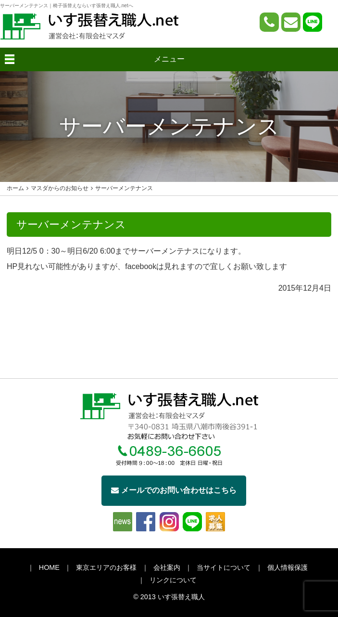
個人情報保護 (287, 567)
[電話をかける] (269, 22)
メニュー (169, 59)
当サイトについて (223, 567)
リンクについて (173, 580)
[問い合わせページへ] (290, 22)
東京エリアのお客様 (106, 567)
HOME (49, 567)
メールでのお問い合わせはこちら (174, 490)
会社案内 (166, 567)
